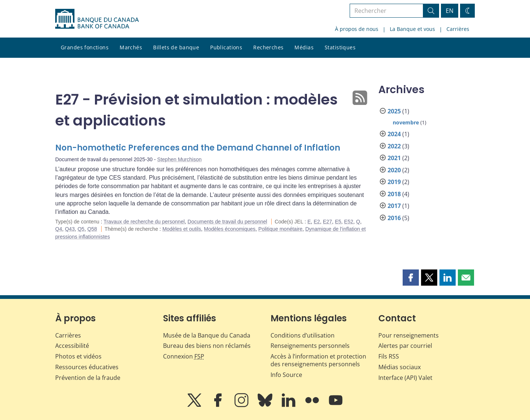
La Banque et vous (412, 28)
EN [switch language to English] (449, 11)
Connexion (183, 356)
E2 (317, 222)
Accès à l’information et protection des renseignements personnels (318, 360)
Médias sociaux (399, 367)
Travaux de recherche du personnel (144, 222)
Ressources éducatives (87, 367)
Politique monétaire (280, 229)
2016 (394, 218)
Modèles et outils (181, 229)
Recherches (268, 47)
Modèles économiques (229, 229)
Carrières (457, 28)
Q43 (69, 229)
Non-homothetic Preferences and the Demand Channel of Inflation (197, 147)
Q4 (58, 229)
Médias (304, 47)
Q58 (92, 229)
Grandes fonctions (85, 47)
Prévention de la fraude (87, 378)
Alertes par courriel (405, 346)
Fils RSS (388, 356)
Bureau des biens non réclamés (207, 346)
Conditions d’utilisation (303, 335)
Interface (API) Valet (405, 378)
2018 (394, 194)
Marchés (131, 47)
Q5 (81, 229)
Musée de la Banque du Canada (206, 335)
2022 (394, 146)
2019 (394, 182)
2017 (394, 206)
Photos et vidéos (78, 356)
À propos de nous (356, 28)
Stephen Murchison (179, 159)
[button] (411, 277)
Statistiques (340, 47)
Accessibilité (72, 346)
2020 (394, 170)
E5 (338, 222)
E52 (348, 222)
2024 (394, 134)
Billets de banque (176, 47)
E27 (327, 222)
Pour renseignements (408, 335)
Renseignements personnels (310, 346)
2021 (394, 158)
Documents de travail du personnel (227, 222)
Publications (226, 47)
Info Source (286, 375)
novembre (406, 122)
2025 (394, 111)
